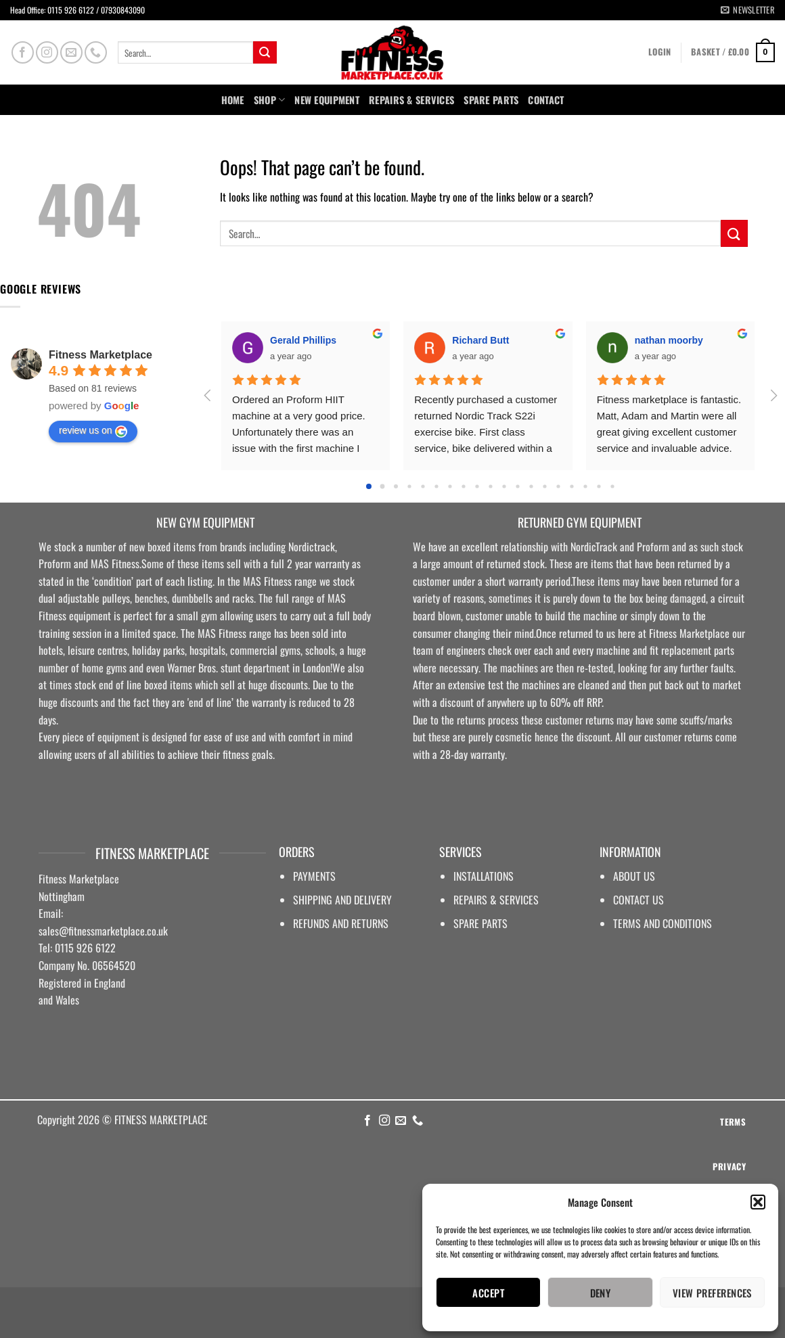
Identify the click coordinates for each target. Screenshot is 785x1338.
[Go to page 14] (558, 486)
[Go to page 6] (449, 486)
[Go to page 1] (382, 486)
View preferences (712, 1292)
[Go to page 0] (369, 486)
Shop (270, 100)
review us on (93, 431)
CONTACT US (638, 900)
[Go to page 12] (531, 486)
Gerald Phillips (303, 340)
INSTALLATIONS (483, 876)
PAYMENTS (314, 876)
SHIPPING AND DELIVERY (342, 900)
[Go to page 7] (463, 486)
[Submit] (264, 52)
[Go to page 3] (409, 486)
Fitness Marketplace (100, 355)
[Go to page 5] (436, 486)
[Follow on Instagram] (47, 52)
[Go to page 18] (612, 486)
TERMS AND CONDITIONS (662, 923)
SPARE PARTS (491, 100)
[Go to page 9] (490, 486)
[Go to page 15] (571, 486)
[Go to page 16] (585, 486)
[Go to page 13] (544, 486)
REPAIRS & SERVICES (496, 900)
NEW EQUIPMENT (326, 100)
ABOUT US (634, 876)
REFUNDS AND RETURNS (340, 923)
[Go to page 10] (504, 486)
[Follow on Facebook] (23, 52)
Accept (488, 1292)
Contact (546, 100)
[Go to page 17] (598, 486)
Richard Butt (480, 340)
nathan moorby (669, 340)
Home (232, 100)
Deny (600, 1292)
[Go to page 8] (476, 486)
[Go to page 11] (517, 486)
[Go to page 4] (422, 486)
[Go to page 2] (396, 486)
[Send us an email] (71, 52)
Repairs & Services (411, 100)
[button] (758, 1202)
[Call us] (96, 52)
